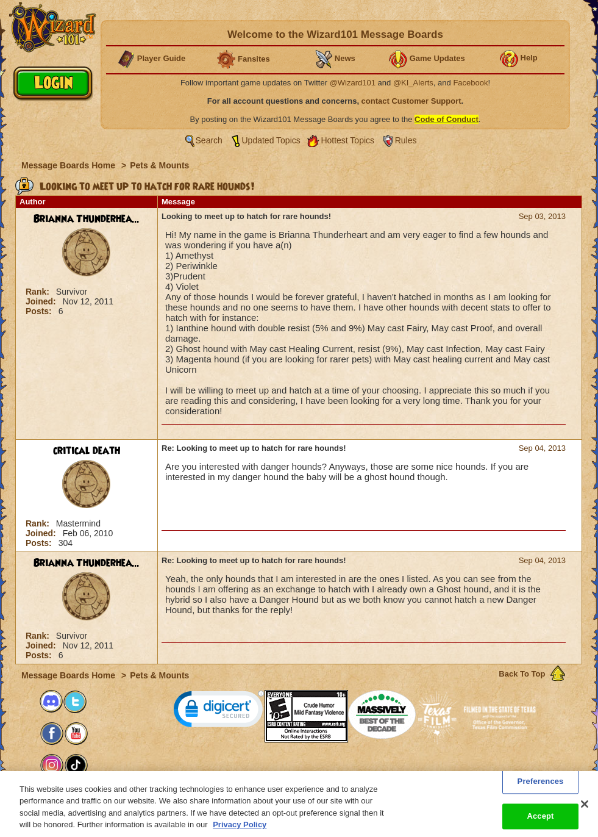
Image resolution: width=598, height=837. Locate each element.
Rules (406, 140)
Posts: (40, 311)
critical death (86, 451)
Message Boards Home (69, 165)
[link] (219, 711)
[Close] (584, 812)
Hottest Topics (347, 140)
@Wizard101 (353, 82)
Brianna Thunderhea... (87, 219)
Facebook (470, 82)
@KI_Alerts (413, 82)
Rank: (39, 291)
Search (209, 140)
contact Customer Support (411, 101)
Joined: (42, 301)
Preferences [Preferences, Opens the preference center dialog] (541, 789)
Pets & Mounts (159, 165)
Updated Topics (271, 140)
